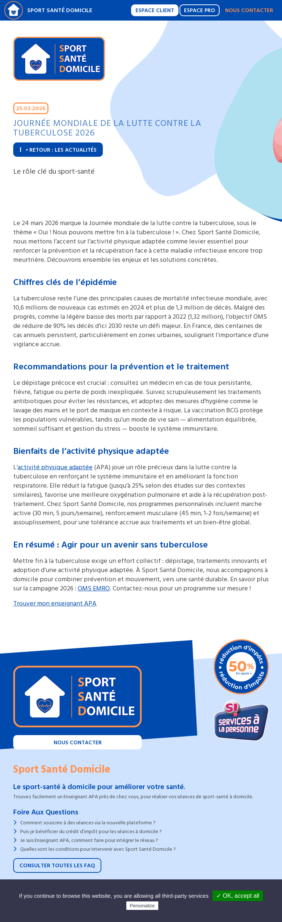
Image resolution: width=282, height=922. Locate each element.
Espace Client (154, 10)
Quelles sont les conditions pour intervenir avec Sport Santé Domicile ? (98, 849)
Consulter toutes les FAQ (57, 865)
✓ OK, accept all (237, 896)
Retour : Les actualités (58, 150)
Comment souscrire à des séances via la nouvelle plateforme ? (88, 822)
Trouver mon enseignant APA (55, 603)
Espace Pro (199, 10)
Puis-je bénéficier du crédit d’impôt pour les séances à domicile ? (91, 831)
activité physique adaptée (55, 467)
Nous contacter (249, 10)
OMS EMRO (94, 588)
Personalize (142, 905)
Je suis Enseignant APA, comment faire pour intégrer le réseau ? (89, 840)
